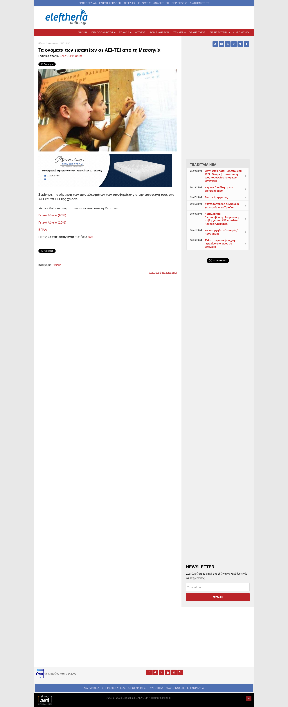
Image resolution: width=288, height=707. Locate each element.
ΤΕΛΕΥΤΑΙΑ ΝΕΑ (203, 164)
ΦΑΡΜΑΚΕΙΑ (91, 687)
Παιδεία (57, 265)
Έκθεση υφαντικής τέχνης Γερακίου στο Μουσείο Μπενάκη (220, 243)
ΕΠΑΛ (42, 229)
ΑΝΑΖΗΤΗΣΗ (161, 3)
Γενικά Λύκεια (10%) (52, 222)
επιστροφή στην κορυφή (163, 272)
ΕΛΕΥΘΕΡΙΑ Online (71, 55)
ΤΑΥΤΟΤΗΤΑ (155, 687)
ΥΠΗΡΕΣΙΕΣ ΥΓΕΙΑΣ (114, 687)
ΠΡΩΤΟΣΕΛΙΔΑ (87, 3)
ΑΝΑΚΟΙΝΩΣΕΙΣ (175, 687)
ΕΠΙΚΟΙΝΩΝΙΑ (195, 687)
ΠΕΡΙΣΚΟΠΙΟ (179, 3)
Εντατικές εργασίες (216, 197)
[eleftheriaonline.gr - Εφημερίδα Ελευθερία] (66, 17)
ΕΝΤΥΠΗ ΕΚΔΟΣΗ (110, 3)
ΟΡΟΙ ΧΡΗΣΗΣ (137, 687)
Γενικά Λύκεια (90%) (52, 215)
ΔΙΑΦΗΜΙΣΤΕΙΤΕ (200, 3)
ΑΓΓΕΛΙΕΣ (130, 3)
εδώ (90, 237)
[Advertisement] (218, 353)
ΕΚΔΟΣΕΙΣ (144, 3)
